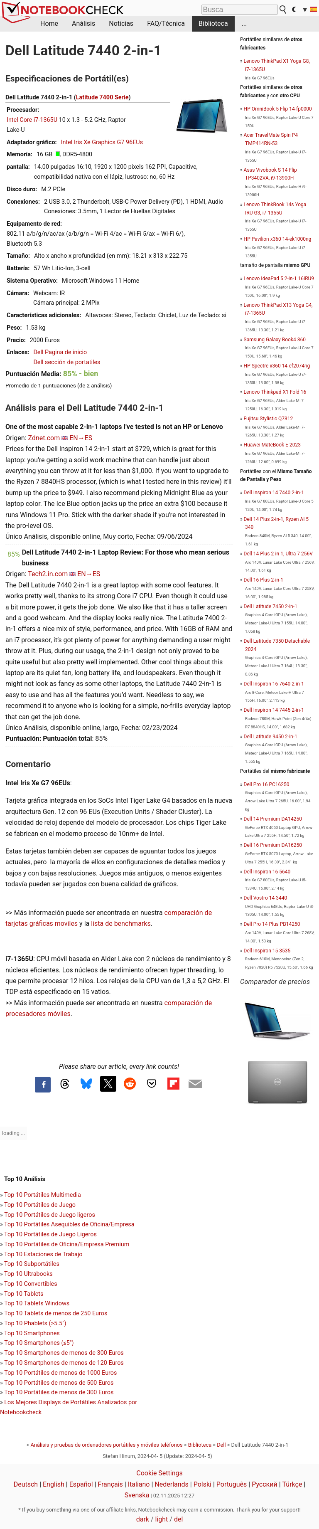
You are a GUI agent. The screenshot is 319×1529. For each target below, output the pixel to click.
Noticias (121, 23)
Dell (221, 1445)
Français (110, 1484)
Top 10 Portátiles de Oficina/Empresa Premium (66, 1244)
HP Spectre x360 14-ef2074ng (277, 366)
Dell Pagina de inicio (60, 352)
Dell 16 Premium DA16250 (273, 845)
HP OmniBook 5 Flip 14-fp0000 (278, 109)
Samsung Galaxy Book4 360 (275, 340)
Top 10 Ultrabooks (28, 1273)
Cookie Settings (159, 1473)
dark (142, 1519)
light (161, 1519)
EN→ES (80, 438)
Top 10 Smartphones (32, 1333)
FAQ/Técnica (166, 23)
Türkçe (292, 1484)
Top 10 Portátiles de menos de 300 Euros (58, 1392)
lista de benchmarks (120, 923)
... (244, 23)
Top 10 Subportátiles (31, 1264)
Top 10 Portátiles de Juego (40, 1204)
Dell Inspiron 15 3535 (267, 951)
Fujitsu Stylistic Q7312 (268, 419)
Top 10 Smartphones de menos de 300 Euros (63, 1352)
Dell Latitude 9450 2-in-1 (270, 737)
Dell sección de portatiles (66, 362)
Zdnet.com (44, 438)
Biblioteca (213, 23)
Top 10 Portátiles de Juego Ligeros (50, 1234)
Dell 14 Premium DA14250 (273, 819)
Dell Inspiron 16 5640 (267, 872)
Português (231, 1484)
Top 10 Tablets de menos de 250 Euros (55, 1313)
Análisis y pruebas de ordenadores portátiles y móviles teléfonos (107, 1445)
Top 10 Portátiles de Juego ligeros (49, 1214)
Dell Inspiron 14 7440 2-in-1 (274, 493)
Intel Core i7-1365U (32, 119)
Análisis (83, 23)
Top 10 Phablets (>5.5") (35, 1323)
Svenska (137, 1495)
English (53, 1484)
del (178, 1519)
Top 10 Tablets (23, 1293)
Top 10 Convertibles (30, 1283)
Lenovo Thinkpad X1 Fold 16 (275, 392)
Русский (264, 1484)
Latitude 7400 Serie (102, 97)
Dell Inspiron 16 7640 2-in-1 (274, 684)
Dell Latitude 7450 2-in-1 (270, 606)
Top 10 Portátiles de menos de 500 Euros (58, 1382)
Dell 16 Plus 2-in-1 (263, 580)
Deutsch (26, 1484)
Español (81, 1484)
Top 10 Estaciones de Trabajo (43, 1254)
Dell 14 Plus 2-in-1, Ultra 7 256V (278, 554)
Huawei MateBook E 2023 (272, 445)
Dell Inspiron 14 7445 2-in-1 (274, 710)
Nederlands (172, 1484)
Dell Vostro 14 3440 (265, 898)
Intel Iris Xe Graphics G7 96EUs (102, 142)
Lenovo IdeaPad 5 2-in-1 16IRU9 (279, 278)
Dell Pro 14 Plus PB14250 (272, 924)
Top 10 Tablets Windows (36, 1303)
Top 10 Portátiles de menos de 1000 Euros (60, 1372)
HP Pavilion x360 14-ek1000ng (278, 239)
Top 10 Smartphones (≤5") (39, 1343)
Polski (202, 1484)
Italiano (139, 1484)
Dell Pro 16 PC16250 (267, 784)
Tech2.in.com (48, 574)
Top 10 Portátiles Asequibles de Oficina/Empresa (69, 1224)
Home (49, 23)
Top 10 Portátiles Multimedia (42, 1195)
